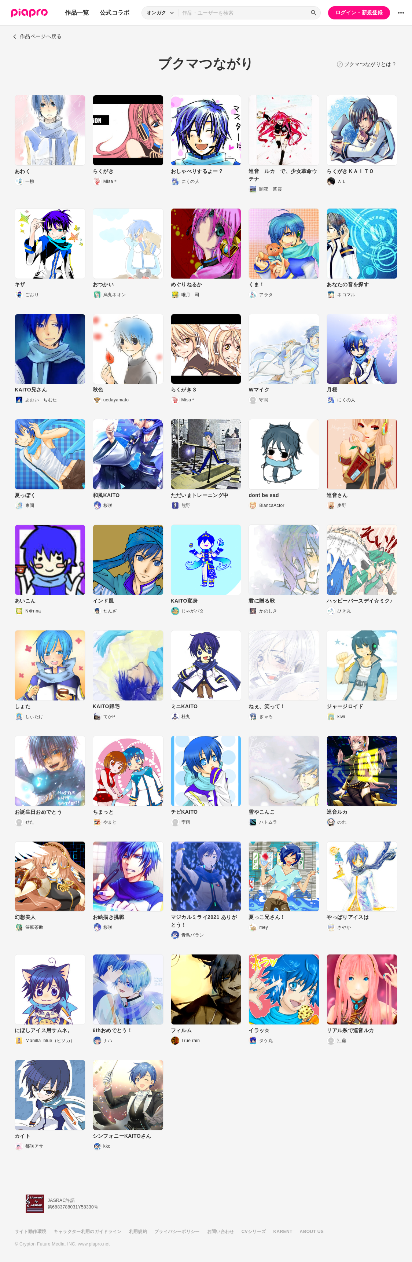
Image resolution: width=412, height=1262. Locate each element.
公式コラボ (115, 13)
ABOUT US (312, 1231)
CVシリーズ (254, 1231)
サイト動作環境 (30, 1231)
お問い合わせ (220, 1231)
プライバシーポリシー (177, 1231)
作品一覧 (77, 13)
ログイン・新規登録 (359, 12)
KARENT (283, 1231)
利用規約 (138, 1231)
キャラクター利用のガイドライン (87, 1231)
